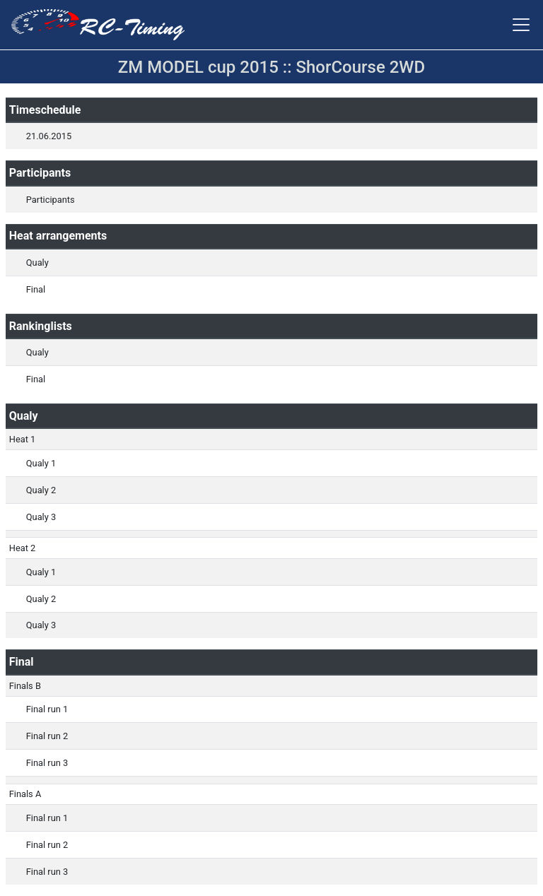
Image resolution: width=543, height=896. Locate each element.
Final (35, 289)
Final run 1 (47, 709)
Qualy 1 (41, 463)
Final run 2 (47, 736)
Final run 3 (47, 763)
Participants (50, 199)
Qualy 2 (41, 490)
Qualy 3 (41, 517)
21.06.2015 (48, 136)
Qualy (37, 262)
